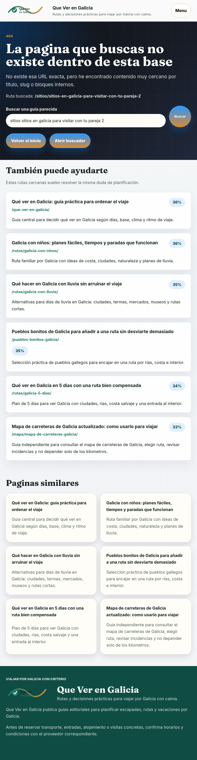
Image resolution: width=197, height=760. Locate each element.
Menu (181, 10)
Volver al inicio (26, 140)
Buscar (180, 116)
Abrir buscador (70, 140)
